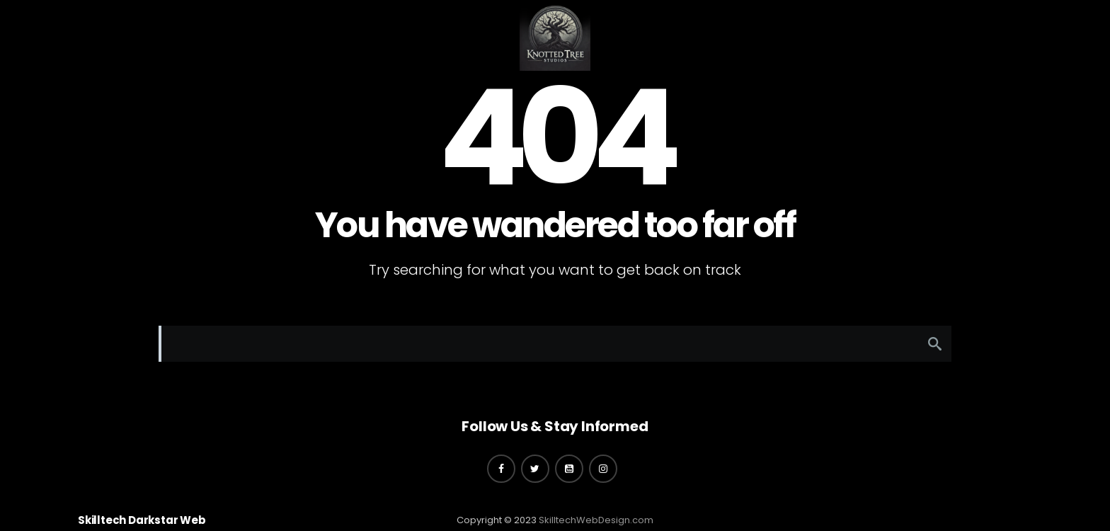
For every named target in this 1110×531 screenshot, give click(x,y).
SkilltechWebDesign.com (596, 520)
